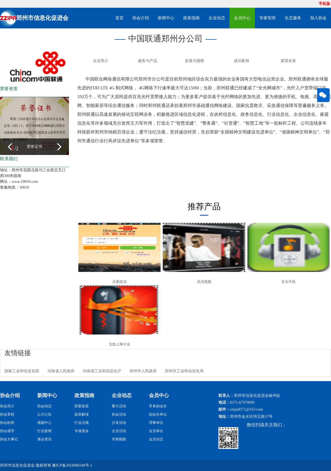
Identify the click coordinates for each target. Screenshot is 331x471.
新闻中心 (166, 18)
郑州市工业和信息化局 (184, 371)
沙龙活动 (119, 423)
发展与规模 (194, 61)
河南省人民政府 (60, 371)
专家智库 (267, 18)
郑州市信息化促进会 (17, 465)
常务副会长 (158, 406)
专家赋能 (119, 439)
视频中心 (44, 423)
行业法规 (81, 423)
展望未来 (288, 61)
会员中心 (242, 18)
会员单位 (156, 431)
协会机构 (7, 423)
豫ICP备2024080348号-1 (72, 465)
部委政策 (81, 406)
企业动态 (217, 18)
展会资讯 (44, 439)
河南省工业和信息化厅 (102, 371)
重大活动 (119, 406)
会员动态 (156, 439)
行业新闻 (44, 431)
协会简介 (7, 406)
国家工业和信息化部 (21, 371)
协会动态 (44, 406)
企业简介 (100, 61)
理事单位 (156, 423)
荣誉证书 (34, 146)
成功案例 (241, 61)
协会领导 (7, 431)
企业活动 (119, 431)
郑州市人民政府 (143, 371)
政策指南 (191, 18)
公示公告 (44, 414)
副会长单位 (158, 414)
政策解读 (81, 414)
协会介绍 (140, 18)
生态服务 (293, 18)
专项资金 (81, 431)
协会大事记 (9, 439)
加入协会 (318, 18)
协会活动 (119, 414)
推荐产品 (204, 206)
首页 (119, 18)
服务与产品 (147, 61)
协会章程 (7, 414)
